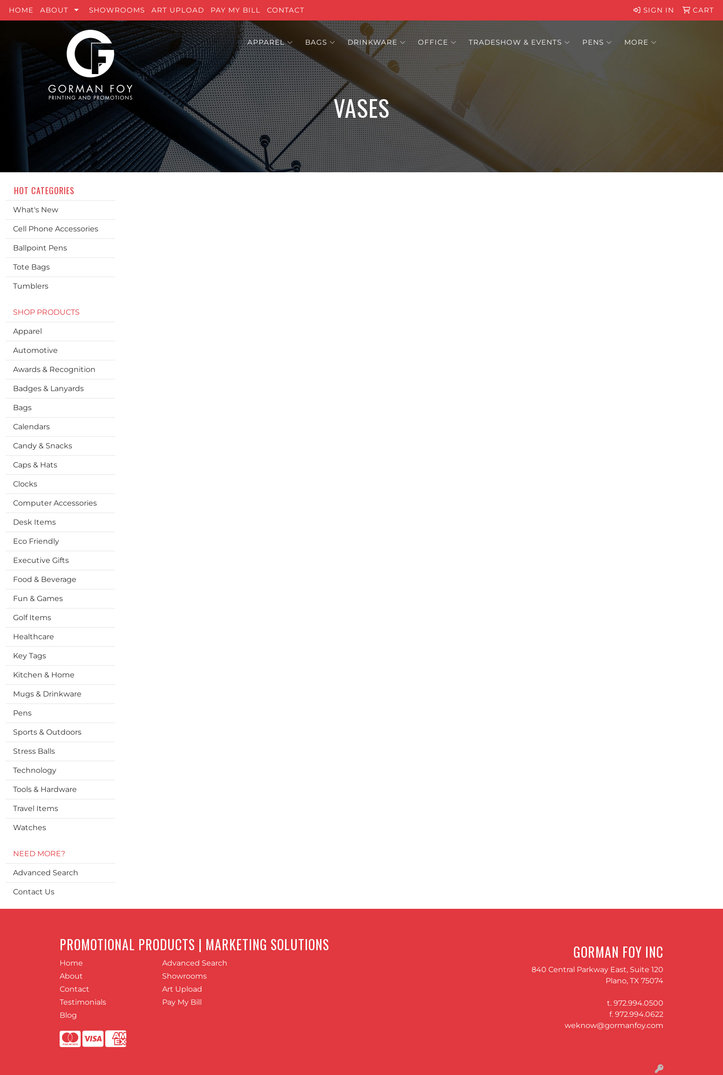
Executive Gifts (41, 560)
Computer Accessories (55, 503)
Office (437, 42)
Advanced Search (45, 872)
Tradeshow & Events (519, 42)
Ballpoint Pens (40, 247)
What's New (35, 209)
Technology (34, 770)
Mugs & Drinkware (47, 694)
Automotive (35, 350)
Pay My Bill (235, 10)
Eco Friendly (36, 541)
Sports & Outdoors (47, 732)
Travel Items (35, 808)
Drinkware (377, 42)
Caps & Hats (35, 464)
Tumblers (30, 286)
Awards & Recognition (54, 369)
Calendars (31, 426)
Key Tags (29, 655)
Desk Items (34, 522)
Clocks (25, 484)
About (54, 10)
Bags (320, 42)
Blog (68, 1015)
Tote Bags (31, 267)
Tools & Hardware (45, 789)
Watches (29, 827)
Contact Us (34, 891)
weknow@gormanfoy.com (614, 1025)
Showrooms (117, 10)
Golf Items (32, 617)
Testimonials (83, 1002)
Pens (597, 42)
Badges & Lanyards (48, 388)
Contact (286, 10)
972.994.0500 (638, 1003)
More (640, 42)
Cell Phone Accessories (55, 228)
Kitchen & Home (44, 674)
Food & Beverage (44, 579)
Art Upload (177, 10)
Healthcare (33, 636)
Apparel (270, 42)
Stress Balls (34, 751)
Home (21, 10)
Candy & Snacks (42, 445)
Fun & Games (38, 598)
